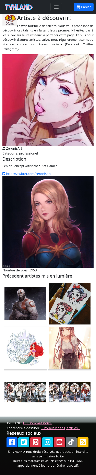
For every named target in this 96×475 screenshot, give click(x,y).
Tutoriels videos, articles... (60, 428)
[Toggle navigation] (56, 7)
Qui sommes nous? (37, 423)
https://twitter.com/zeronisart (26, 173)
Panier (84, 7)
